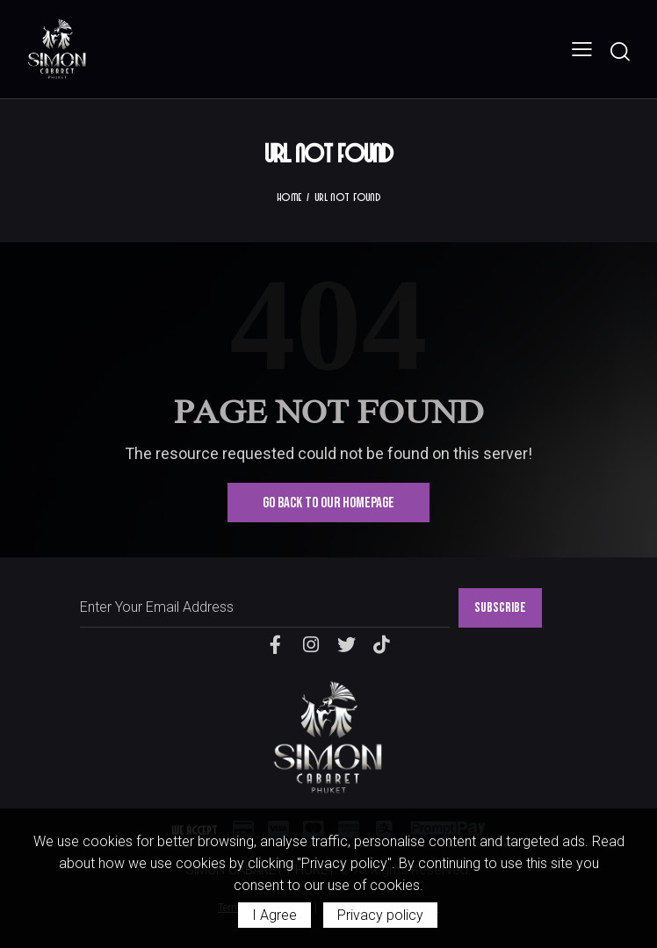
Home (289, 196)
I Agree (274, 915)
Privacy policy (380, 915)
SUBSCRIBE (500, 608)
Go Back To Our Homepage (328, 503)
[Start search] (620, 51)
